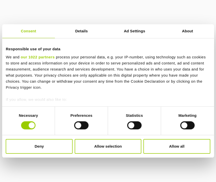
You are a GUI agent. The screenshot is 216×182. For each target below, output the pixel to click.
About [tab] (187, 31)
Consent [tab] (28, 31)
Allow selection (108, 146)
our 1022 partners (38, 57)
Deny (39, 146)
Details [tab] (81, 31)
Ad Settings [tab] (134, 31)
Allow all (176, 146)
